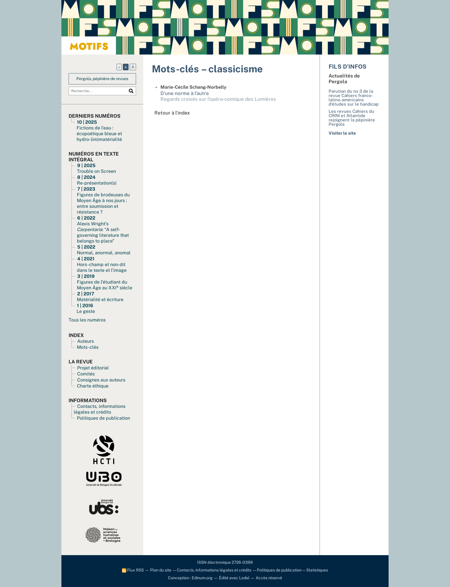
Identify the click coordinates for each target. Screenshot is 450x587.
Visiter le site (342, 133)
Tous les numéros (87, 320)
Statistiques (317, 570)
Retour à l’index (172, 113)
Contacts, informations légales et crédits (99, 409)
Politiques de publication (103, 418)
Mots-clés (87, 347)
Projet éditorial (93, 368)
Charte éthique (92, 386)
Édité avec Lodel (234, 578)
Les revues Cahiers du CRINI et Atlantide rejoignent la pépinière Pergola (352, 118)
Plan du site (160, 570)
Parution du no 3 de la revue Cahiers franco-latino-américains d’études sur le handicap (354, 97)
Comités (86, 374)
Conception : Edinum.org (190, 578)
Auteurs (85, 341)
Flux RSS (133, 570)
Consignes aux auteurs (101, 380)
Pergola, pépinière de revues (102, 78)
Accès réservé (269, 578)
